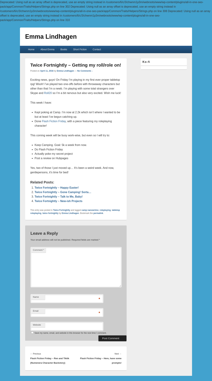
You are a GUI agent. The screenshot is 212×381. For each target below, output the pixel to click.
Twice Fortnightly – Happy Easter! (57, 187)
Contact (97, 49)
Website (37, 325)
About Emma (47, 49)
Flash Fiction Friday (54, 121)
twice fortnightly (51, 213)
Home (31, 49)
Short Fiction (80, 49)
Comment (38, 250)
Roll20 (48, 93)
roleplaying (105, 210)
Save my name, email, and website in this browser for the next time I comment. (70, 333)
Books (63, 49)
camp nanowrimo (90, 210)
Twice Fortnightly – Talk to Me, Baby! (59, 196)
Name (36, 297)
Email (36, 311)
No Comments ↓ (85, 71)
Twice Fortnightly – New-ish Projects (58, 201)
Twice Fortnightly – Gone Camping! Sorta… (63, 192)
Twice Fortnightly (61, 210)
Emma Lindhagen (51, 36)
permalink (98, 213)
